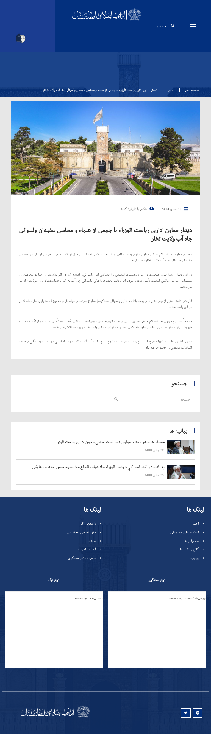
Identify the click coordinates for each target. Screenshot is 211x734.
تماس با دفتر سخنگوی (82, 558)
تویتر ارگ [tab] (53, 580)
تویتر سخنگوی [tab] (156, 580)
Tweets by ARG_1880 (88, 598)
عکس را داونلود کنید (137, 209)
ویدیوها (194, 558)
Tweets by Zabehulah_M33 (187, 598)
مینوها (193, 26)
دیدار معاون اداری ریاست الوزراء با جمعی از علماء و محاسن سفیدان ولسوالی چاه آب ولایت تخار (105, 234)
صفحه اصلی (190, 90)
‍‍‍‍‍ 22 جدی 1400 (155, 450)
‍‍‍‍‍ (93, 442)
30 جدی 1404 (175, 209)
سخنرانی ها (191, 541)
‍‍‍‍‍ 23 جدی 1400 (155, 475)
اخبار (171, 90)
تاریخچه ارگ (88, 523)
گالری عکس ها (189, 549)
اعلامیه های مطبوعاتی (184, 532)
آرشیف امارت (87, 549)
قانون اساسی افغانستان (81, 532)
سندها (92, 541)
